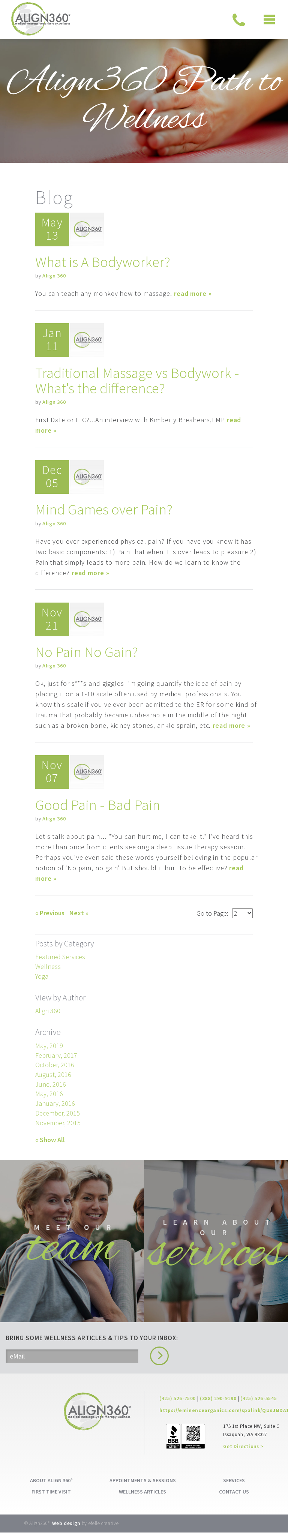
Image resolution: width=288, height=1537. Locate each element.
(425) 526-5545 (258, 1403)
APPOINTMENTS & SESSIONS (143, 1485)
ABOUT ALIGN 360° (51, 1485)
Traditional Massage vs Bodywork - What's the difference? (139, 380)
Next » (78, 911)
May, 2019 (49, 1043)
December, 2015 (57, 1111)
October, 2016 (54, 1063)
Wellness (48, 964)
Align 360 (54, 275)
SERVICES (234, 1485)
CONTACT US (234, 1496)
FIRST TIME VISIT (51, 1496)
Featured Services (60, 955)
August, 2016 (53, 1072)
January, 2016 (55, 1102)
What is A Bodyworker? (103, 261)
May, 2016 (49, 1092)
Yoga (41, 974)
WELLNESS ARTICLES (142, 1496)
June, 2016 (50, 1082)
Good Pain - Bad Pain (98, 803)
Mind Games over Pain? (104, 508)
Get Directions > (243, 1451)
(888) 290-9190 (218, 1403)
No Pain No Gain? (87, 650)
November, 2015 (58, 1121)
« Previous (49, 911)
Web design (66, 1528)
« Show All (50, 1138)
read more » (193, 293)
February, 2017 (56, 1053)
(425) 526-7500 (177, 1403)
